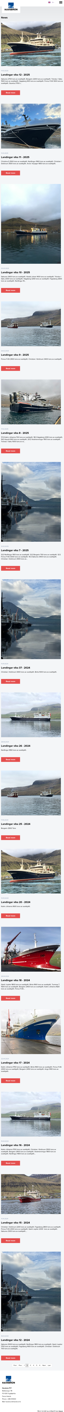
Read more (10, 93)
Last (49, 1365)
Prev (20, 1365)
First (15, 1365)
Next (44, 1365)
